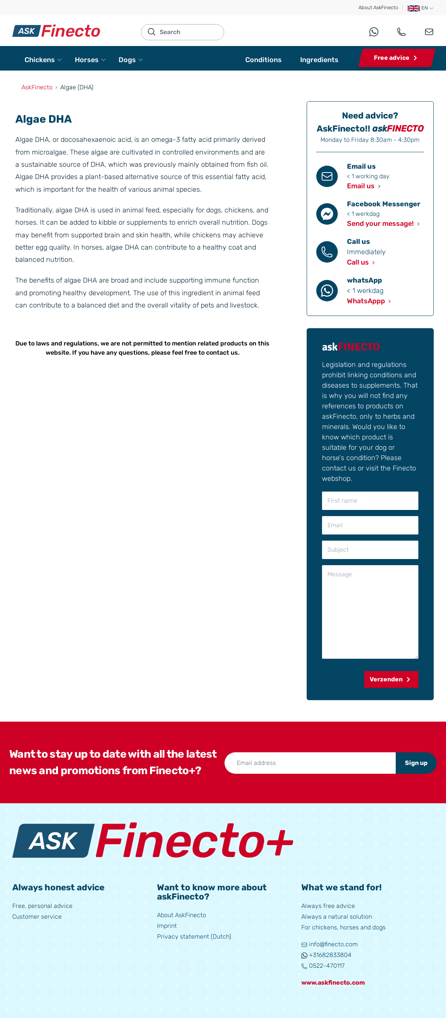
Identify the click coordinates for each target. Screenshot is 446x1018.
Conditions (263, 60)
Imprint (167, 925)
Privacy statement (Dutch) (194, 936)
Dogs (131, 60)
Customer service (37, 916)
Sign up (416, 762)
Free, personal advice (42, 905)
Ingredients (319, 60)
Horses (90, 60)
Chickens (44, 60)
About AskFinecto (378, 7)
